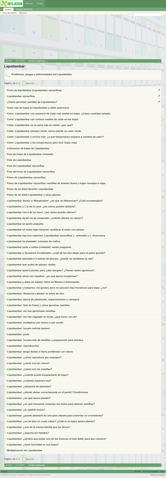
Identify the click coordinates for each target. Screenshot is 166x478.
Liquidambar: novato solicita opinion (28, 328)
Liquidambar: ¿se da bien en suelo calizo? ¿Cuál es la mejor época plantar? (51, 421)
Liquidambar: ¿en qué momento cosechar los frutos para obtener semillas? (51, 404)
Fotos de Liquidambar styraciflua (26, 177)
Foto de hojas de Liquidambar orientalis (30, 154)
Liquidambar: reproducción (23, 345)
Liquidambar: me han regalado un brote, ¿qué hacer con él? (42, 316)
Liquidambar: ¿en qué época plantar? (29, 398)
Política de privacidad (157, 475)
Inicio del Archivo (10, 13)
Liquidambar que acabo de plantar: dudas (31, 264)
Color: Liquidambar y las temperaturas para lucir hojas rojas (42, 142)
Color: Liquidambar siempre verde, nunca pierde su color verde (44, 131)
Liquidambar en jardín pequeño (25, 223)
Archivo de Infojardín (150, 471)
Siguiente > (30, 83)
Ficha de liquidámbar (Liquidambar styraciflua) (34, 90)
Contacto (138, 471)
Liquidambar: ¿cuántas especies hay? (29, 380)
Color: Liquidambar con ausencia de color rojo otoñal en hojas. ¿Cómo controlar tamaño (58, 113)
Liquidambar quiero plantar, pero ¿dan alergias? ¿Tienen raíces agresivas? (50, 270)
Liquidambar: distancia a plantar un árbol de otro (35, 293)
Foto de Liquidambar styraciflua (25, 165)
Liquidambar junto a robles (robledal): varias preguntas (39, 247)
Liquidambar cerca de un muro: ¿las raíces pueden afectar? (42, 212)
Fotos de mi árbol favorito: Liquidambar (30, 189)
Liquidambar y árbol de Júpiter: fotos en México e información (43, 282)
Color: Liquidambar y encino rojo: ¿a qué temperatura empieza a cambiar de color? (55, 136)
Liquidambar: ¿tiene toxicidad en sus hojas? (33, 444)
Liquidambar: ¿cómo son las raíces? (28, 363)
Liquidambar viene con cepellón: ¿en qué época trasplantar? (42, 276)
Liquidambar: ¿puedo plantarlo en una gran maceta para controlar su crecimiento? (55, 415)
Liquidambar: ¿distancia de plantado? (29, 386)
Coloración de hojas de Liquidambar (28, 148)
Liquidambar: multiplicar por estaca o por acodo (35, 322)
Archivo (8, 9)
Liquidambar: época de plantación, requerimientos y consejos (43, 299)
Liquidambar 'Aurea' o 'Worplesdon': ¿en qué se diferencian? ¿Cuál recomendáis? (55, 200)
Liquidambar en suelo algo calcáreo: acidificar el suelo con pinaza (45, 229)
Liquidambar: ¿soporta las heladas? (28, 432)
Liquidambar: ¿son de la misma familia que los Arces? (38, 427)
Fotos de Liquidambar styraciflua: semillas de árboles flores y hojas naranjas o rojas (56, 183)
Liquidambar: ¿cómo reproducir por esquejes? (34, 357)
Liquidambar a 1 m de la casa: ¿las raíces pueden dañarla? (41, 206)
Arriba (162, 471)
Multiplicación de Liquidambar (24, 450)
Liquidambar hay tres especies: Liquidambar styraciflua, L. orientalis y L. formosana (56, 235)
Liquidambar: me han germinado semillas (31, 311)
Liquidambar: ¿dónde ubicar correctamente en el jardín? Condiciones (47, 392)
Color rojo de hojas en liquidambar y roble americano (38, 107)
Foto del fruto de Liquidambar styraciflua (31, 171)
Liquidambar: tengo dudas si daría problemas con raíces (40, 351)
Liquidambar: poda (18, 334)
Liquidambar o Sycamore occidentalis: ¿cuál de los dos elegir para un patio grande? (56, 252)
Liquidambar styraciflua (21, 96)
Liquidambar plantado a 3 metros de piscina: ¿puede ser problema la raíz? (50, 258)
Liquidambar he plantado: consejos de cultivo (33, 241)
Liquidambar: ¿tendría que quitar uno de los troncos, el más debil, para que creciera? (56, 438)
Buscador (23, 13)
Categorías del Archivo (24, 9)
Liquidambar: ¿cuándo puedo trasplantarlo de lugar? (38, 374)
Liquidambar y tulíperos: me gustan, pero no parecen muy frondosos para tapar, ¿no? (57, 287)
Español (4, 471)
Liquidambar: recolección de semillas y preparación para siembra (45, 340)
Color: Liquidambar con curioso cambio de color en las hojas (42, 119)
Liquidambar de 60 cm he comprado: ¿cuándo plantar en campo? (45, 218)
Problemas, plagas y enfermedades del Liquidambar (41, 74)
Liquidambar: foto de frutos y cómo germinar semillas (38, 305)
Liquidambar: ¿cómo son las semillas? (29, 369)
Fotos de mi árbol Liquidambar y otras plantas (34, 194)
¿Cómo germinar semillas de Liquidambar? (32, 102)
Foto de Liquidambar (19, 160)
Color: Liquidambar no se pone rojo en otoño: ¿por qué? (40, 125)
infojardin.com (22, 475)
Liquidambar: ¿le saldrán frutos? (26, 409)
